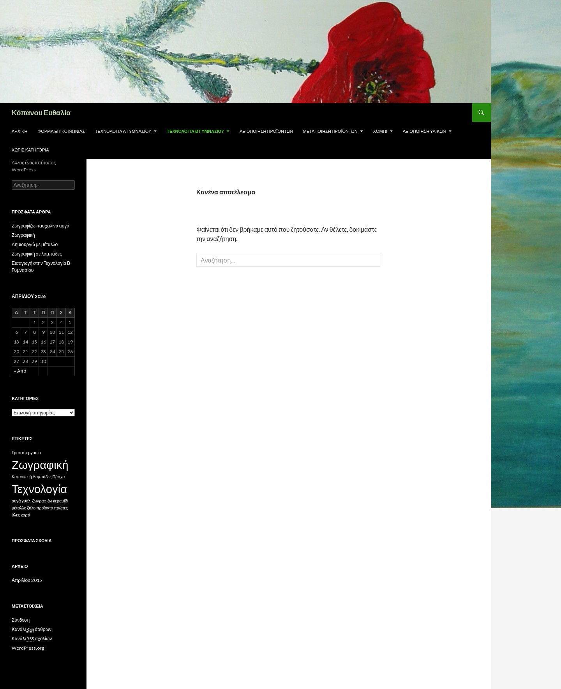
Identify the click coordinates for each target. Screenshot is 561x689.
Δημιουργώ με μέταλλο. (35, 244)
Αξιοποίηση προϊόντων (266, 131)
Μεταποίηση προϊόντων (330, 131)
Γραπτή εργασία (26, 452)
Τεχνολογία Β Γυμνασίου (195, 131)
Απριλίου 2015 (27, 580)
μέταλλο (19, 507)
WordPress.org (28, 648)
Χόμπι (380, 131)
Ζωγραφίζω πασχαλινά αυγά (40, 226)
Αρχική (19, 131)
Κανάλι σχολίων (32, 639)
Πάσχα (58, 476)
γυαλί (26, 500)
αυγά (16, 500)
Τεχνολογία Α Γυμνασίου (123, 131)
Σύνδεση (21, 620)
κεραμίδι (60, 500)
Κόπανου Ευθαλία (41, 112)
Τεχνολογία (39, 488)
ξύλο (31, 507)
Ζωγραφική (23, 235)
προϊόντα (44, 507)
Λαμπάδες (42, 476)
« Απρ (20, 371)
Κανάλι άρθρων (31, 629)
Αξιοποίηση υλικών (424, 131)
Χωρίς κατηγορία (30, 149)
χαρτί (25, 514)
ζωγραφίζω (42, 500)
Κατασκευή (22, 476)
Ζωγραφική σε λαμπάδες (37, 254)
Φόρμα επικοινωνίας (61, 131)
